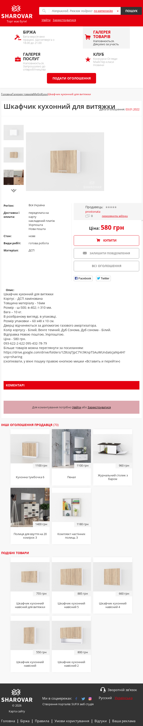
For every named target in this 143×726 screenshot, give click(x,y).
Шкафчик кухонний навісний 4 (112, 605)
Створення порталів (56, 704)
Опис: (10, 290)
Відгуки (101, 721)
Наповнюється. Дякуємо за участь (109, 37)
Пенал (71, 477)
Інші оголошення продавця (30, 425)
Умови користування (72, 721)
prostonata (92, 212)
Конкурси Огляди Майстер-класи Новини (109, 59)
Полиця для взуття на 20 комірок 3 (30, 536)
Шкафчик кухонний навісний (30, 664)
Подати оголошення (72, 78)
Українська (123, 698)
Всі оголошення (106, 266)
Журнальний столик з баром (113, 477)
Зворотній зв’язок (122, 689)
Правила (42, 721)
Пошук (131, 11)
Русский (105, 698)
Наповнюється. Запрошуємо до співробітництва (39, 61)
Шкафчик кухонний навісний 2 (71, 664)
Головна (8, 721)
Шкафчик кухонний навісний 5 (71, 605)
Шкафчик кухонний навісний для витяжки (30, 605)
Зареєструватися (64, 20)
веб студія (87, 704)
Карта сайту (17, 711)
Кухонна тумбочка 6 (30, 477)
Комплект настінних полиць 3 (71, 536)
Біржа (24, 721)
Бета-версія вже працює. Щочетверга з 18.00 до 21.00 (39, 37)
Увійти (46, 20)
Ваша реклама (123, 721)
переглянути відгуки (115, 216)
